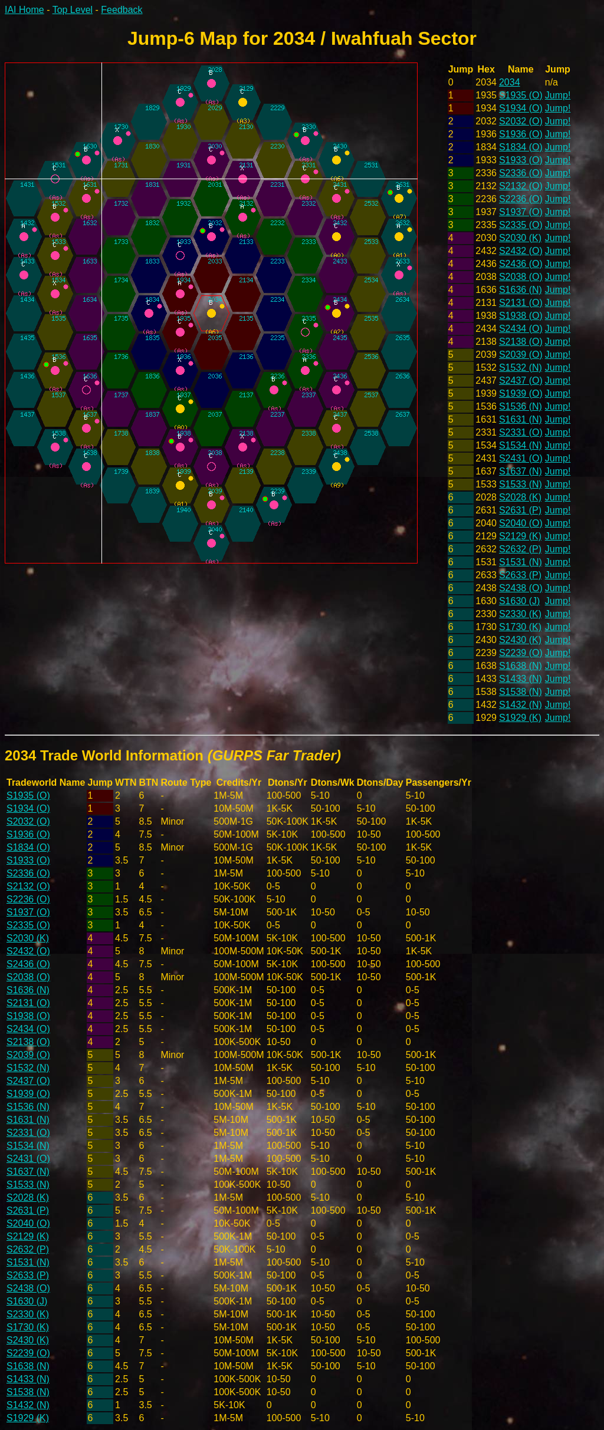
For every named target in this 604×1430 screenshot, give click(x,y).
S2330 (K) (520, 614)
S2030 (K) (520, 238)
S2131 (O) (521, 303)
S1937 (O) (521, 212)
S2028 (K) (520, 497)
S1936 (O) (521, 134)
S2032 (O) (521, 121)
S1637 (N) (520, 471)
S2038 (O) (521, 277)
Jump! (558, 95)
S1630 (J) (519, 601)
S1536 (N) (520, 406)
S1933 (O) (521, 160)
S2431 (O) (521, 458)
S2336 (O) (521, 173)
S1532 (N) (520, 368)
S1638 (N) (520, 666)
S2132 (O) (521, 186)
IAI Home (24, 10)
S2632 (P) (520, 549)
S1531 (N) (520, 562)
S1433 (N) (520, 679)
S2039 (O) (521, 355)
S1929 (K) (520, 718)
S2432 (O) (521, 251)
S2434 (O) (521, 329)
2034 (509, 82)
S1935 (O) (521, 95)
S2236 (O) (521, 199)
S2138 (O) (521, 342)
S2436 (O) (521, 264)
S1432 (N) (520, 705)
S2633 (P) (520, 575)
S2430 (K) (520, 640)
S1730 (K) (520, 627)
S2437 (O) (521, 380)
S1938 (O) (521, 316)
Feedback (121, 10)
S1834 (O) (521, 147)
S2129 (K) (520, 536)
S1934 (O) (521, 108)
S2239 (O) (521, 653)
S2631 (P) (520, 510)
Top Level (72, 10)
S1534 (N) (520, 445)
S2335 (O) (521, 225)
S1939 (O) (521, 393)
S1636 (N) (520, 290)
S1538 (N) (520, 692)
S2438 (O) (521, 588)
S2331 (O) (521, 432)
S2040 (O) (521, 523)
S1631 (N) (520, 419)
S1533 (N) (520, 484)
